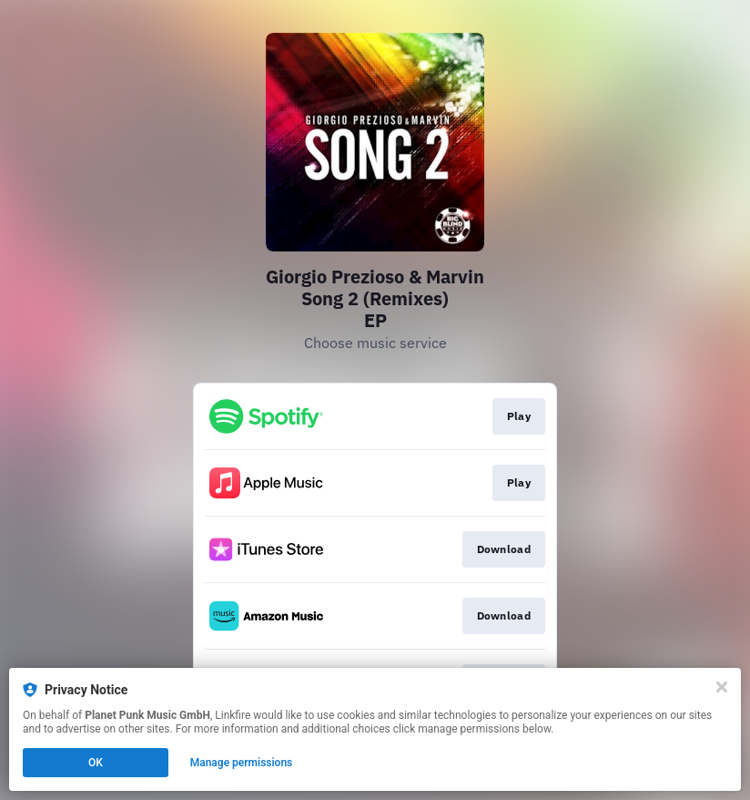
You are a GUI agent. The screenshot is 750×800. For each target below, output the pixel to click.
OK (95, 762)
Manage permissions (241, 762)
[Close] (721, 687)
